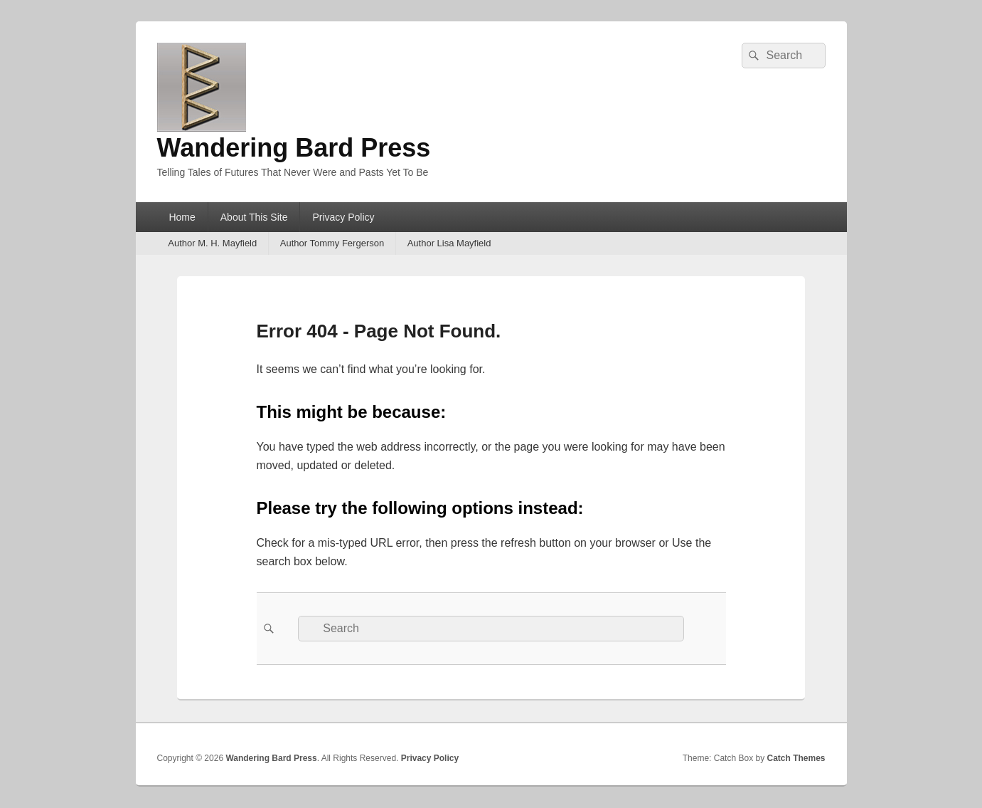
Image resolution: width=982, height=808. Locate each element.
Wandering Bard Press (294, 147)
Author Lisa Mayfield (449, 243)
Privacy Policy (343, 217)
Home (182, 217)
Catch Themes (796, 758)
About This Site (254, 217)
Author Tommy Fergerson (332, 243)
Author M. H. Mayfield (212, 243)
